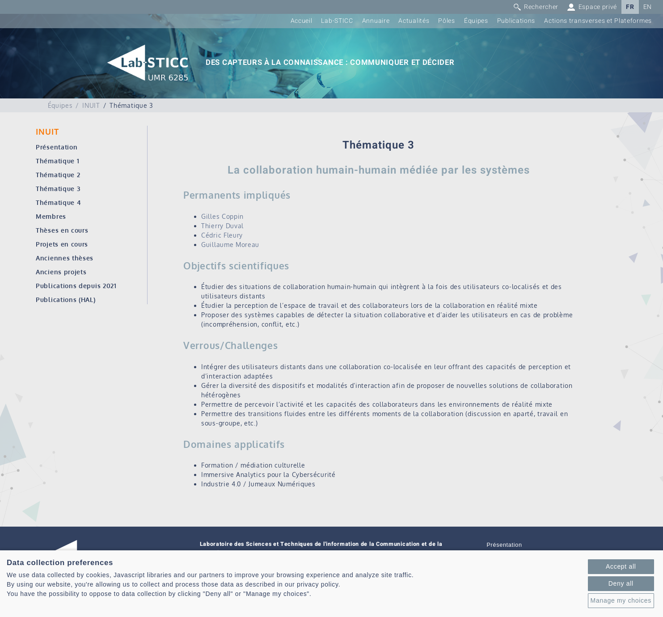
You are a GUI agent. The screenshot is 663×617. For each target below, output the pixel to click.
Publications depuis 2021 (76, 285)
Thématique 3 (58, 188)
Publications (516, 21)
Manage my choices (621, 600)
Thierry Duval (222, 226)
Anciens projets (61, 272)
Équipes (476, 21)
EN (647, 7)
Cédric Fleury (222, 235)
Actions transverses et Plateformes (598, 21)
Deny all (620, 583)
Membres (51, 216)
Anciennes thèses (64, 258)
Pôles (446, 21)
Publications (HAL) (66, 299)
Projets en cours (62, 244)
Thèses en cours (62, 230)
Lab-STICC (337, 21)
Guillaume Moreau (230, 244)
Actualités (413, 21)
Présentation (56, 147)
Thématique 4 (58, 202)
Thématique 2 (58, 175)
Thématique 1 (57, 161)
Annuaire (376, 21)
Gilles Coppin (222, 216)
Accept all (621, 566)
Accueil (301, 21)
